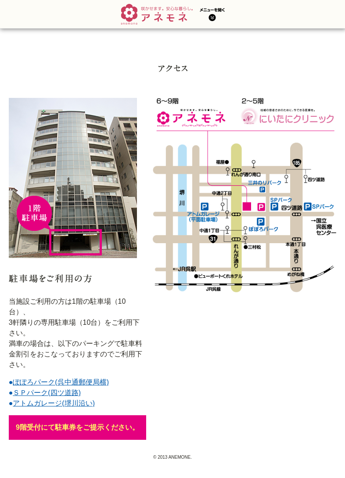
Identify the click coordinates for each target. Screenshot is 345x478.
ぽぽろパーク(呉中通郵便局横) (61, 382)
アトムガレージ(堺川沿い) (54, 403)
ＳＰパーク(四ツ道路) (47, 392)
